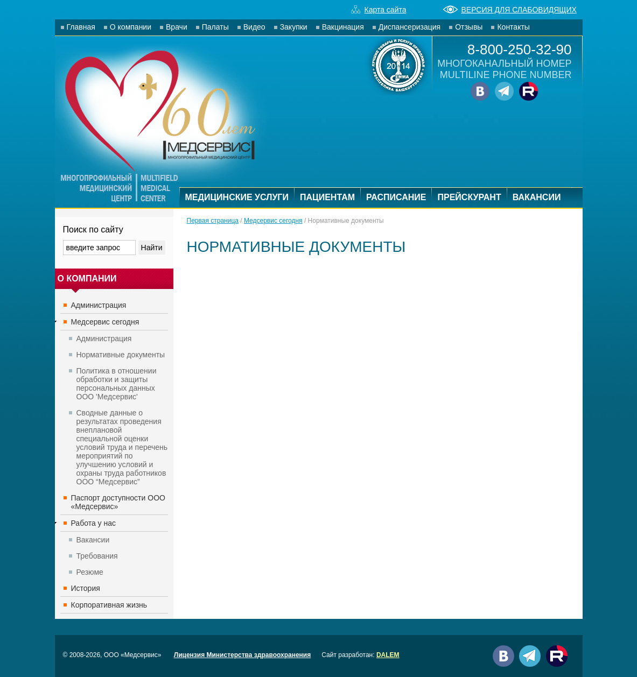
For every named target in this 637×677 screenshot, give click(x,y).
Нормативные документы (120, 354)
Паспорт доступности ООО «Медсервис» (118, 502)
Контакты (513, 27)
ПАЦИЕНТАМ (327, 197)
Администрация (99, 305)
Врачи (176, 27)
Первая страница (213, 220)
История (85, 588)
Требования (97, 556)
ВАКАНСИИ (537, 197)
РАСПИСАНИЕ (396, 197)
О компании (130, 27)
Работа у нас (93, 523)
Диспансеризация (409, 27)
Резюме (89, 572)
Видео (254, 27)
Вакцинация (343, 27)
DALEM (388, 655)
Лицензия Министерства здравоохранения (242, 655)
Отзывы (468, 27)
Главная (81, 27)
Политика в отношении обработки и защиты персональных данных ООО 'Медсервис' (116, 383)
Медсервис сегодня (105, 322)
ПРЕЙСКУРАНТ (469, 197)
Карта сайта (379, 9)
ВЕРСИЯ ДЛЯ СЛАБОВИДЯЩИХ (510, 9)
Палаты (215, 27)
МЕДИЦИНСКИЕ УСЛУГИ (237, 197)
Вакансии (93, 539)
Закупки (293, 27)
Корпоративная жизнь (109, 605)
